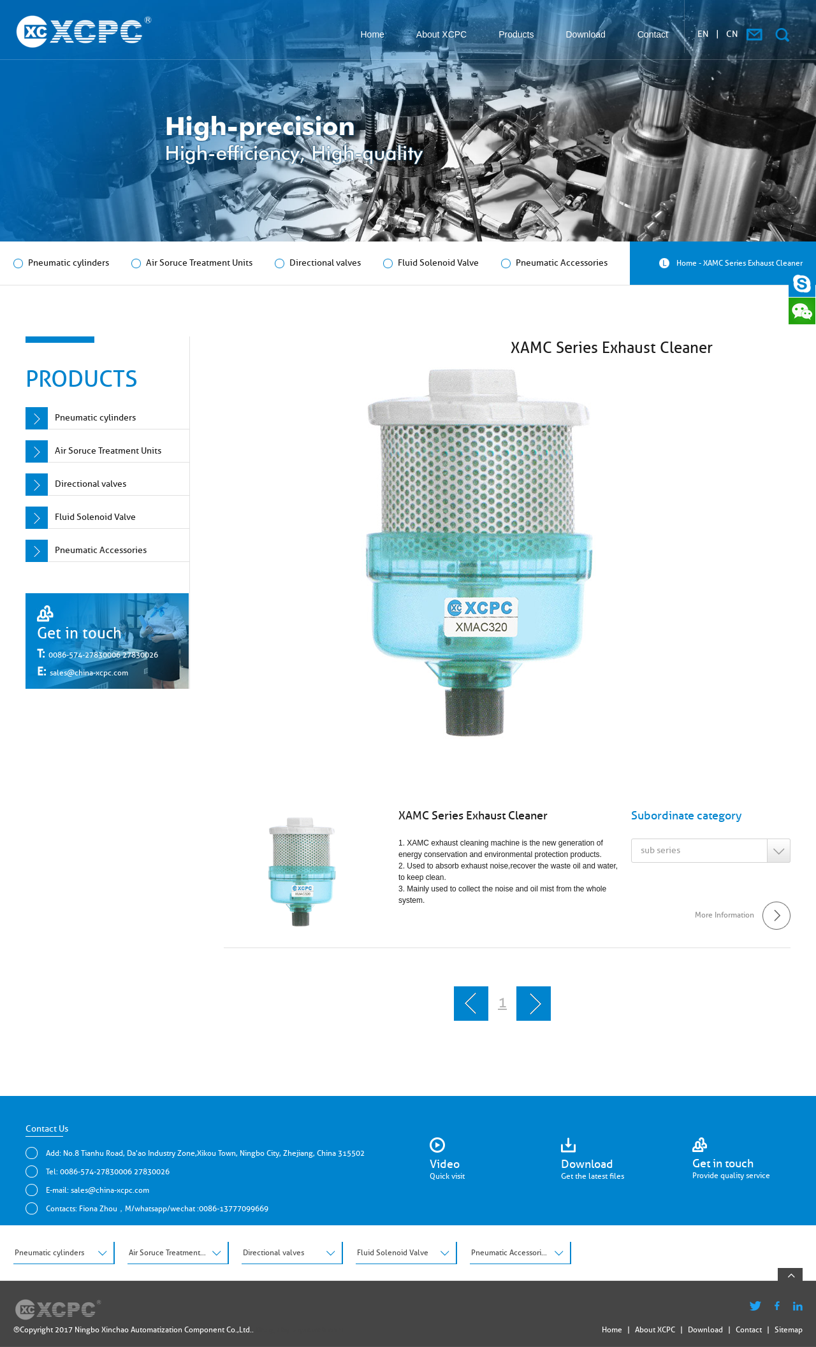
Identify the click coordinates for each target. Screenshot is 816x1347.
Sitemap (789, 1329)
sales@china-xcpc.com (89, 672)
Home (372, 34)
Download (585, 34)
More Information (742, 914)
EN (703, 34)
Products (516, 34)
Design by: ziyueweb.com (299, 1329)
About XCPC (441, 34)
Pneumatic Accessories (554, 262)
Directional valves (318, 262)
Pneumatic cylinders (61, 262)
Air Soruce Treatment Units (191, 262)
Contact (653, 34)
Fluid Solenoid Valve (431, 262)
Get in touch (79, 633)
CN (732, 34)
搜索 (782, 35)
